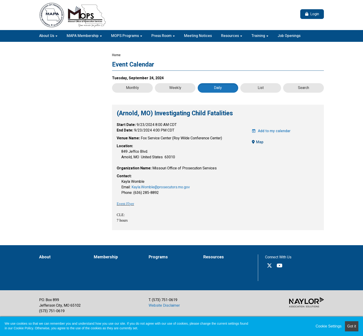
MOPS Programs (125, 36)
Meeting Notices (198, 36)
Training (258, 36)
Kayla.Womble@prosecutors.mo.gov (160, 187)
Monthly (132, 88)
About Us (47, 36)
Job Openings (289, 36)
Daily (218, 88)
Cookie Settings (328, 326)
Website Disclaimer (164, 305)
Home (116, 55)
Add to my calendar (271, 131)
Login (314, 14)
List (261, 88)
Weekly (175, 88)
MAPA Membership (83, 36)
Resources (230, 36)
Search (303, 88)
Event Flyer (125, 204)
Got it (351, 326)
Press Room (161, 36)
